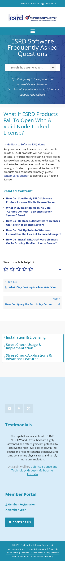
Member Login (15, 509)
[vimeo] (19, 408)
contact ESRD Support (16, 175)
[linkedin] (9, 408)
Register (35, 3)
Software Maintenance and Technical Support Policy (35, 554)
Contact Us (48, 3)
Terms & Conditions (36, 548)
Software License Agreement (35, 552)
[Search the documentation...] (27, 67)
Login (25, 3)
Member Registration (20, 504)
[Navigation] (32, 31)
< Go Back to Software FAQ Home (25, 144)
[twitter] (28, 408)
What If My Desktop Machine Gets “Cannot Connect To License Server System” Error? (29, 211)
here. (42, 94)
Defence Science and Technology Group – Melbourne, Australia (34, 470)
